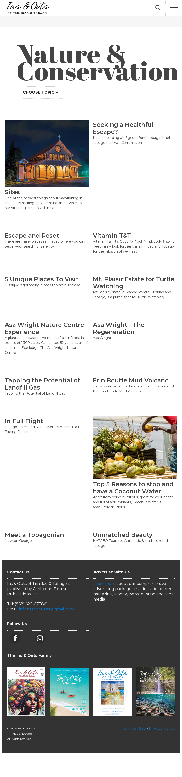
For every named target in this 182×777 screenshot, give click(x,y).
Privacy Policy (162, 728)
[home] (27, 8)
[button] (174, 8)
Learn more (104, 583)
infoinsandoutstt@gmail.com (46, 609)
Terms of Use (133, 728)
